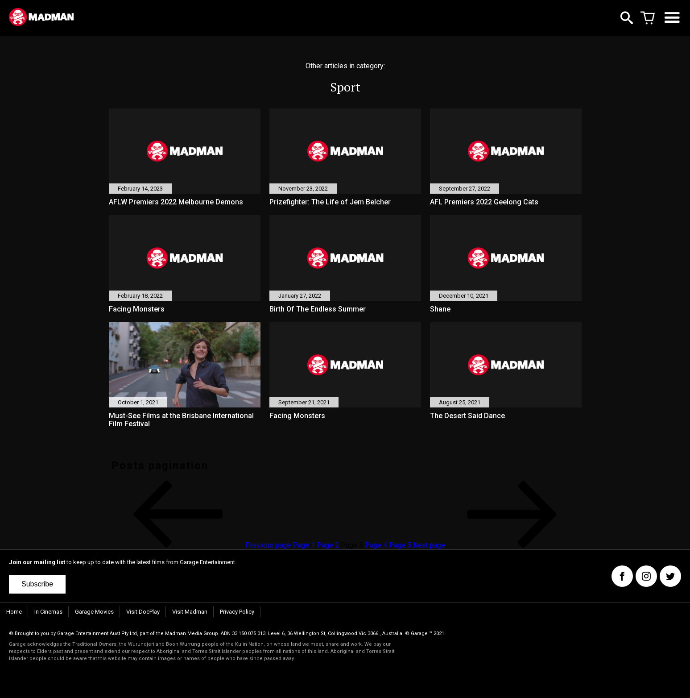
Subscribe (37, 584)
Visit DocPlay (143, 611)
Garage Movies (94, 611)
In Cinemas (48, 611)
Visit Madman (189, 611)
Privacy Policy (237, 611)
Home (14, 611)
